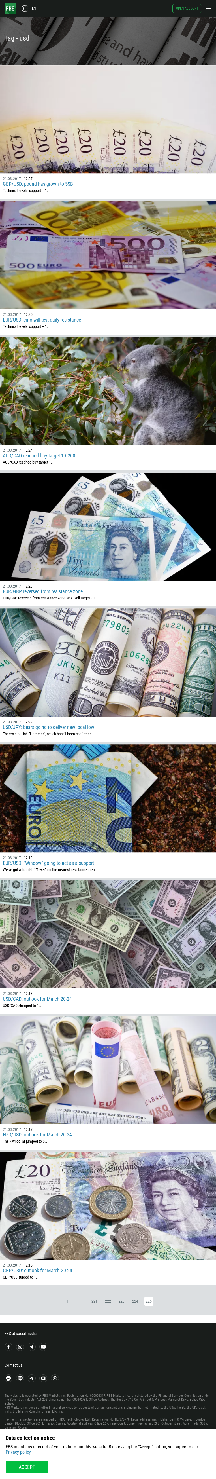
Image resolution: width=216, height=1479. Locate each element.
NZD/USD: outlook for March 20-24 (37, 1135)
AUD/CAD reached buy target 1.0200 (39, 456)
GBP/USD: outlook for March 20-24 (37, 1270)
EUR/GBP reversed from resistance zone (43, 591)
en (34, 8)
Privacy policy (18, 1452)
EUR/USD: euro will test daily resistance (42, 320)
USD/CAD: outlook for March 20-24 (37, 999)
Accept (27, 1467)
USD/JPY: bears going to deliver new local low (48, 727)
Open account (187, 8)
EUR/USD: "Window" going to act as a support (48, 863)
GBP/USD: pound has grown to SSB (38, 184)
